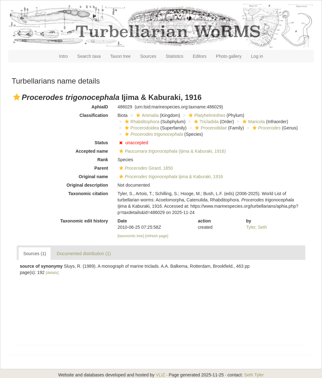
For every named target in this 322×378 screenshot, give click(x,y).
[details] (52, 273)
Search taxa (89, 56)
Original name (93, 176)
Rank (102, 159)
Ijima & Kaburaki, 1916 (170, 176)
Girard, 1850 (145, 168)
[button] (17, 97)
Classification (94, 115)
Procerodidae (210, 127)
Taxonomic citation (88, 193)
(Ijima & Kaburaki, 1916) (172, 151)
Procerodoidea (141, 127)
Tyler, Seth (256, 227)
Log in (257, 56)
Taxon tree (120, 56)
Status (101, 142)
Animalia (147, 115)
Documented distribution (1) (84, 253)
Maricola (253, 121)
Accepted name (91, 151)
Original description (87, 185)
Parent (101, 168)
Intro (63, 56)
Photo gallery (229, 56)
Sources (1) (34, 253)
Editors (200, 56)
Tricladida (205, 121)
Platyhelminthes (206, 115)
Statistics (174, 56)
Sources (148, 56)
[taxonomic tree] (131, 236)
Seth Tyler (254, 374)
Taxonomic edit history (84, 220)
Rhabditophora (141, 121)
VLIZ (160, 374)
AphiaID (100, 106)
